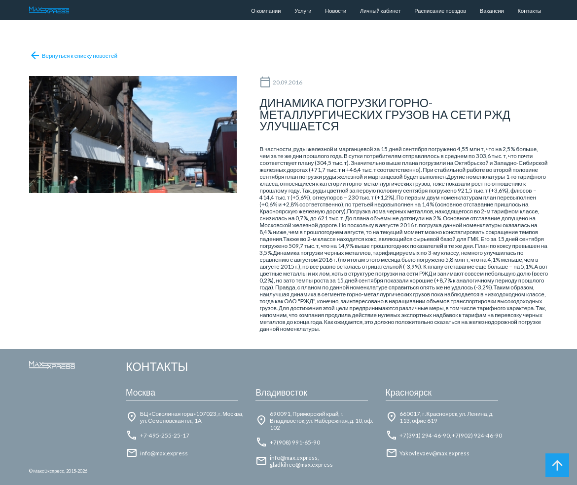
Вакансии (492, 10)
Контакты (529, 10)
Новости (335, 10)
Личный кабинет (380, 10)
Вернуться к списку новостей (73, 55)
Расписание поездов (440, 10)
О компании (266, 10)
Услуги (302, 10)
